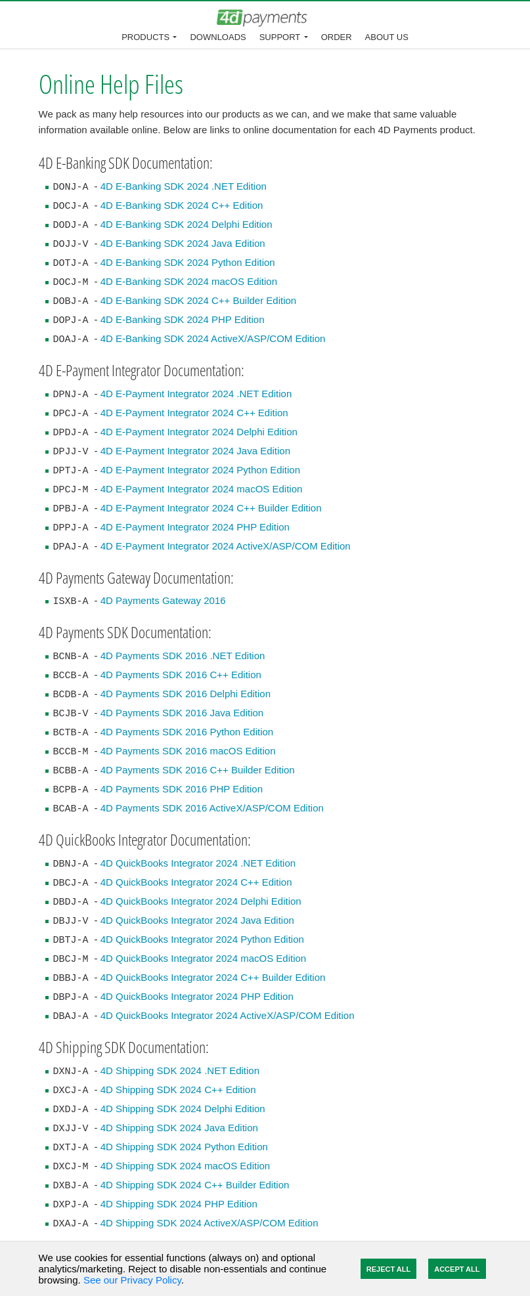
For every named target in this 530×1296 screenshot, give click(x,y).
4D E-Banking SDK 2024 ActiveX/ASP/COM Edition (213, 338)
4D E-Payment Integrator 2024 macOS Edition (201, 488)
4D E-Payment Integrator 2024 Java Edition (195, 450)
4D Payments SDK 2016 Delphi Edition (185, 693)
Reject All (388, 1269)
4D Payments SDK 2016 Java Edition (181, 712)
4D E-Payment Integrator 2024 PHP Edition (195, 526)
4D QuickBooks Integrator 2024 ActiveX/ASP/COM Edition (227, 1015)
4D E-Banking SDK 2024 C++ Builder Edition (198, 300)
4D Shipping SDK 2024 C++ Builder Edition (195, 1184)
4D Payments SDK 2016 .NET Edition (182, 655)
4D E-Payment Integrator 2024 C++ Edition (194, 412)
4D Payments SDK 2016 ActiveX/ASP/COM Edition (212, 807)
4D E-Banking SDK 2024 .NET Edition (183, 186)
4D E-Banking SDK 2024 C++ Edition (181, 205)
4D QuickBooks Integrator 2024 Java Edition (197, 920)
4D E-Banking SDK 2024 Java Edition (182, 243)
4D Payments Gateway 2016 (163, 600)
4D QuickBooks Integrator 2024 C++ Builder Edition (213, 977)
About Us (387, 37)
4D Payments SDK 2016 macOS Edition (188, 750)
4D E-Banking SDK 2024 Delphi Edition (186, 224)
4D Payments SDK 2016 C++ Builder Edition (197, 769)
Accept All (456, 1269)
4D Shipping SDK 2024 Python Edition (184, 1146)
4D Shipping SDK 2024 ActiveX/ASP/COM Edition (209, 1222)
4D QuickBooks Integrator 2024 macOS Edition (203, 958)
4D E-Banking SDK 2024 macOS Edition (188, 281)
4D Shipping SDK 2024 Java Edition (179, 1127)
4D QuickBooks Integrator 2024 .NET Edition (198, 863)
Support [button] (280, 37)
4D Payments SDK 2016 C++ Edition (180, 674)
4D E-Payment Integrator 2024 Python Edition (200, 469)
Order (336, 37)
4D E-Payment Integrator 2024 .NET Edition (196, 393)
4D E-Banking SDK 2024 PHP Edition (182, 319)
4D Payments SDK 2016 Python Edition (186, 731)
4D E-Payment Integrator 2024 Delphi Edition (199, 431)
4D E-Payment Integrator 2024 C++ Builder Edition (211, 507)
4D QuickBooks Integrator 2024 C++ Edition (196, 882)
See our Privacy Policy (132, 1279)
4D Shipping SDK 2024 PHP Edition (178, 1203)
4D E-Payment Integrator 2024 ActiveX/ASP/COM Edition (225, 545)
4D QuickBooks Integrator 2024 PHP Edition (197, 996)
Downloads (218, 37)
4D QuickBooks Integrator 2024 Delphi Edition (200, 901)
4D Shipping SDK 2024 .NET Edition (179, 1070)
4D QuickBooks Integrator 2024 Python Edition (202, 939)
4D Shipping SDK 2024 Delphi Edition (182, 1108)
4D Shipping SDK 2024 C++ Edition (178, 1089)
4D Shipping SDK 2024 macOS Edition (185, 1165)
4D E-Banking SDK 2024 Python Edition (187, 262)
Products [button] (145, 37)
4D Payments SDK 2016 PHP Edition (181, 788)
